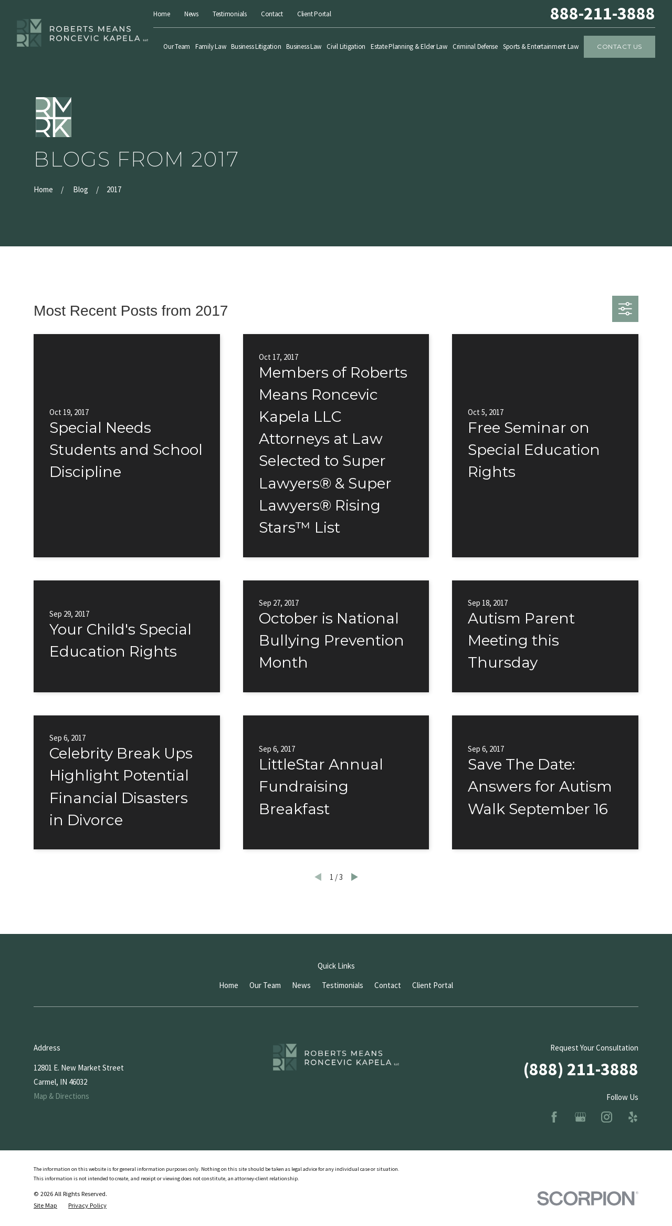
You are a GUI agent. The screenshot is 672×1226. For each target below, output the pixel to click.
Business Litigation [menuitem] (256, 46)
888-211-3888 (602, 14)
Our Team (265, 985)
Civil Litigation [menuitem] (346, 46)
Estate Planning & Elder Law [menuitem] (409, 46)
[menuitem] (45, 1206)
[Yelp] (632, 1117)
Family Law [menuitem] (210, 46)
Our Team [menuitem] (176, 46)
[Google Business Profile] (580, 1117)
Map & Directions (61, 1096)
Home (161, 13)
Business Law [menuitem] (303, 46)
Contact (272, 13)
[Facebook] (554, 1117)
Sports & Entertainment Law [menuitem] (541, 46)
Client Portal (314, 13)
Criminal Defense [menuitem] (475, 46)
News (191, 13)
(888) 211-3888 (580, 1069)
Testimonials (230, 13)
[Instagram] (606, 1117)
